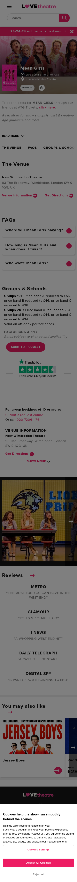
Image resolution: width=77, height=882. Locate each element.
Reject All (38, 874)
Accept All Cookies (38, 862)
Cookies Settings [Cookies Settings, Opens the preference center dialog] (39, 849)
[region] (38, 843)
